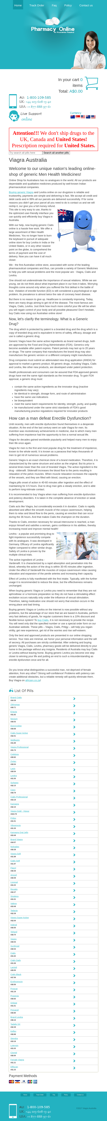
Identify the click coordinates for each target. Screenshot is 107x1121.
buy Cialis (43, 620)
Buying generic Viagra (21, 192)
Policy (68, 5)
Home (18, 5)
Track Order (36, 5)
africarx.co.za (32, 680)
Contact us (86, 5)
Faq (54, 5)
